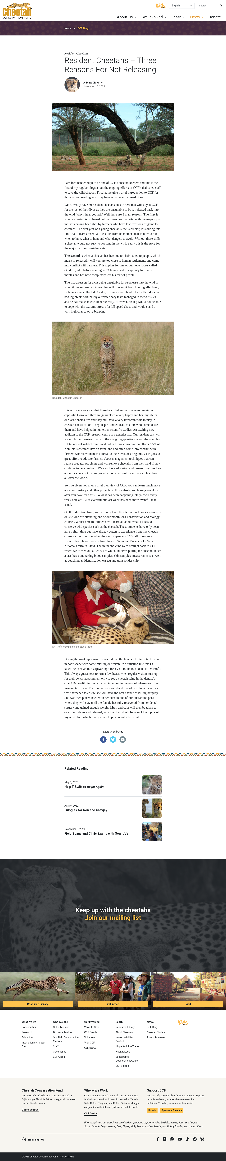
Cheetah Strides (156, 1032)
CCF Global (59, 1056)
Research (27, 1032)
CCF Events (90, 1032)
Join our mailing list (113, 918)
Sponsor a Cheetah (172, 1110)
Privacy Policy (67, 1156)
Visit (188, 1004)
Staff (56, 1046)
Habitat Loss (123, 1051)
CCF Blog (83, 28)
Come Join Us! (30, 1109)
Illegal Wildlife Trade (127, 1046)
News (67, 28)
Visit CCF (89, 1042)
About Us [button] (125, 17)
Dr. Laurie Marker (62, 1032)
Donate (214, 17)
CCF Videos (122, 1065)
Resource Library (37, 1004)
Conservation (29, 1027)
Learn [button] (176, 17)
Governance (59, 1051)
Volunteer (113, 1004)
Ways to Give (91, 1027)
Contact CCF (91, 1047)
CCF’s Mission (61, 1027)
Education (27, 1037)
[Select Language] (181, 6)
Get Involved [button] (152, 17)
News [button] (195, 17)
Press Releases (156, 1037)
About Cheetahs (124, 1032)
